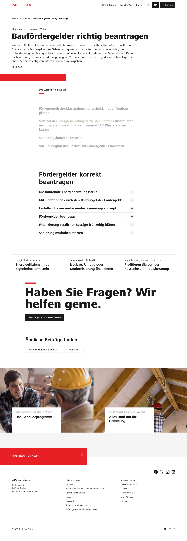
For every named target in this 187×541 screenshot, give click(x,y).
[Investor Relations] (129, 484)
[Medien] (124, 488)
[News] (68, 497)
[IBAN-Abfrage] (127, 497)
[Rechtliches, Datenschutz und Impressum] (85, 488)
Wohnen (73, 349)
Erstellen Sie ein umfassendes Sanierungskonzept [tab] (77, 208)
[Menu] (155, 5)
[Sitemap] (124, 501)
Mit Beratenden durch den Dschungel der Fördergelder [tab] (81, 200)
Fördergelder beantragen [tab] (58, 216)
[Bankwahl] (44, 456)
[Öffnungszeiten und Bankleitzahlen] (82, 509)
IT (174, 529)
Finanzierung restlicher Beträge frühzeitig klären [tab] (77, 225)
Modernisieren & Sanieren (43, 349)
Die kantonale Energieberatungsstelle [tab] (68, 192)
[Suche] (147, 5)
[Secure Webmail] (128, 493)
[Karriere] (69, 484)
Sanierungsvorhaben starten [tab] (61, 233)
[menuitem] (109, 5)
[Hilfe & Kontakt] (73, 480)
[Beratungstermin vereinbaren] (44, 317)
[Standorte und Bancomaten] (78, 505)
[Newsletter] (71, 501)
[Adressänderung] (128, 480)
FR (170, 529)
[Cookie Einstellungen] (75, 493)
